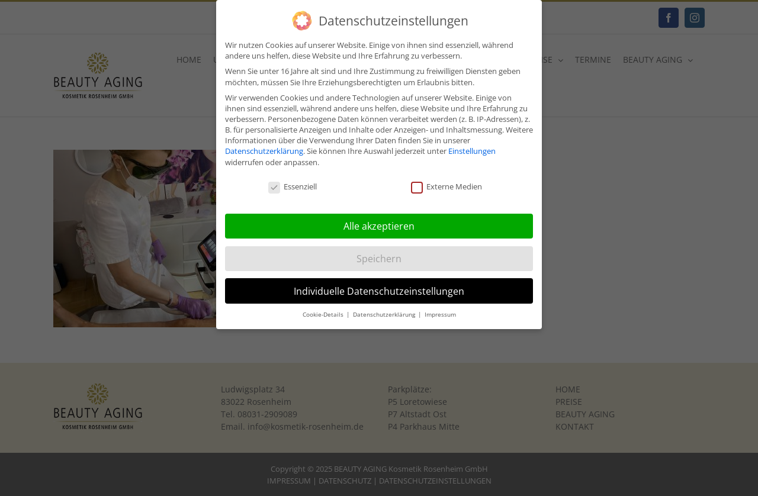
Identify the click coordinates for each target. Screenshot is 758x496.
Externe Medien (446, 183)
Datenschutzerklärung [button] (385, 311)
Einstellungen (472, 148)
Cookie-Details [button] (324, 311)
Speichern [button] (379, 255)
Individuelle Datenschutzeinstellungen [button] (379, 287)
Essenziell (292, 183)
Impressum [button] (440, 311)
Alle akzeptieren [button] (379, 222)
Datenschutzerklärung (264, 148)
